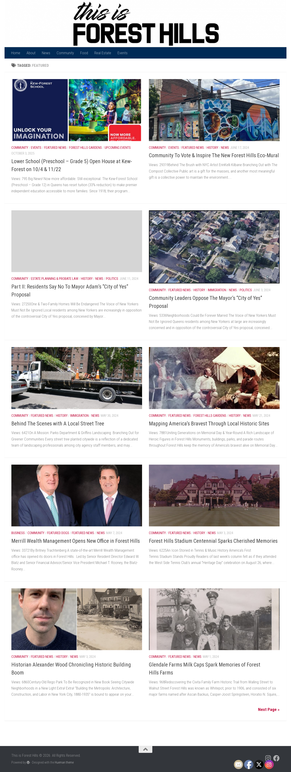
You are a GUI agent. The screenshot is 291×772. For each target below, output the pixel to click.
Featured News (55, 148)
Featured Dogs (58, 533)
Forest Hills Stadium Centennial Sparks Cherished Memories (214, 541)
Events (123, 53)
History (212, 148)
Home (15, 53)
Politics (112, 279)
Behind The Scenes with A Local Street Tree (57, 423)
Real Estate (102, 53)
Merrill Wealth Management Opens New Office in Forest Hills (75, 541)
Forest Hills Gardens (85, 148)
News (46, 53)
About (31, 53)
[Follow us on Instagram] (268, 758)
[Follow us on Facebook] (276, 758)
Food (84, 53)
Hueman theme (64, 762)
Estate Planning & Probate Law (54, 279)
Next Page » (269, 709)
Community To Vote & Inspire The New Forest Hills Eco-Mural (214, 155)
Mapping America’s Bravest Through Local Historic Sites (209, 423)
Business (18, 533)
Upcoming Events (118, 148)
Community (65, 53)
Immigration (217, 290)
